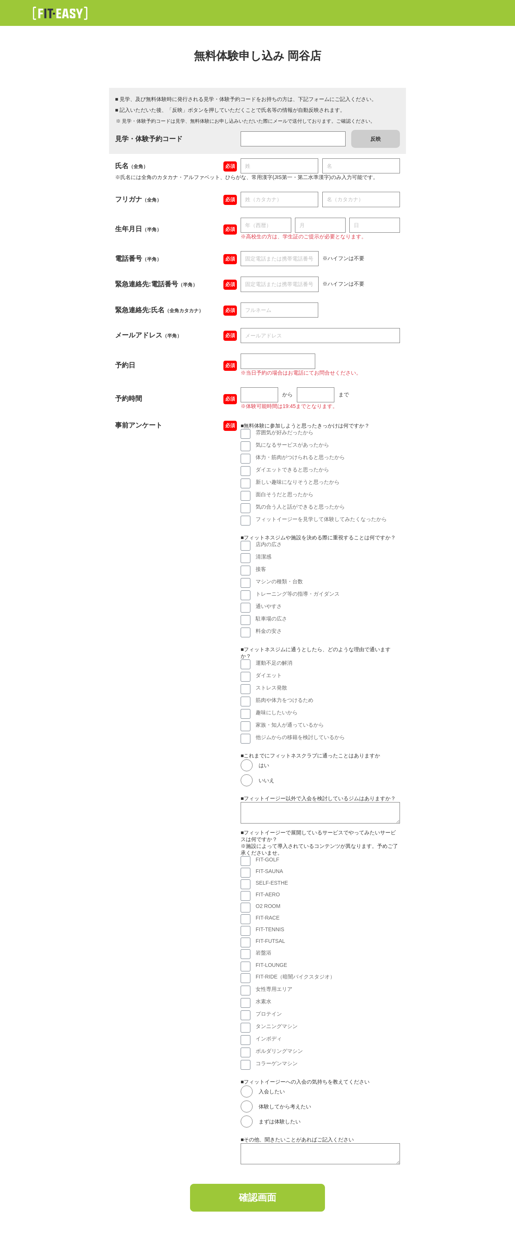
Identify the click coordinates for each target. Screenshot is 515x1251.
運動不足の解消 (274, 663)
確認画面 (257, 1199)
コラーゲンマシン (277, 1063)
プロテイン (269, 1014)
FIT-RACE (268, 918)
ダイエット (269, 675)
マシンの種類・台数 (279, 581)
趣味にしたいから (277, 712)
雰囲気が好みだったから (284, 432)
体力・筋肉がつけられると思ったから (300, 457)
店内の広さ (269, 544)
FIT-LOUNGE (271, 965)
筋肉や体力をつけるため (284, 700)
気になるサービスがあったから (292, 445)
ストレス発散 (271, 688)
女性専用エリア (274, 989)
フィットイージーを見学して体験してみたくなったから (321, 519)
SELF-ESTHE (272, 883)
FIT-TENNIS (270, 929)
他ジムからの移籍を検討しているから (300, 737)
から (287, 394)
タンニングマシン (277, 1026)
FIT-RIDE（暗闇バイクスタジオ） (295, 977)
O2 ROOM (268, 906)
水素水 (263, 1001)
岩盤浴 (263, 953)
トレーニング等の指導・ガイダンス (298, 594)
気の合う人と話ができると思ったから (300, 507)
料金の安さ (269, 631)
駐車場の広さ (271, 619)
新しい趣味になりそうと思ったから (298, 482)
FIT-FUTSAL (270, 941)
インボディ (269, 1039)
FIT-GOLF (267, 860)
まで (343, 394)
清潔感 (263, 557)
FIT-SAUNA (269, 871)
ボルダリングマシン (279, 1051)
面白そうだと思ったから (284, 494)
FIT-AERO (268, 894)
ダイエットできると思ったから (292, 470)
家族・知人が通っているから (290, 725)
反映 (375, 139)
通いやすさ (269, 606)
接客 (261, 569)
